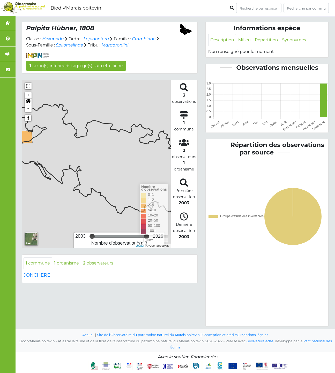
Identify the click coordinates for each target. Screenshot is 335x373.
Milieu (245, 39)
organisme (66, 263)
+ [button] (28, 95)
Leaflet (140, 245)
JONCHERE (37, 275)
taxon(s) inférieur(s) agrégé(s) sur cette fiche (76, 65)
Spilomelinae (69, 45)
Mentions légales (255, 335)
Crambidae (144, 38)
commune (38, 263)
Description (222, 39)
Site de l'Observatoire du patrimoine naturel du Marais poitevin (148, 335)
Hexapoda (53, 38)
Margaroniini (115, 45)
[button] (28, 102)
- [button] (28, 109)
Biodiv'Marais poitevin (75, 8)
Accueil (88, 335)
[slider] (92, 236)
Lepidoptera (96, 38)
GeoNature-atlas (259, 341)
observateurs (99, 263)
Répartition (266, 39)
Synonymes (295, 39)
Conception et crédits (220, 335)
